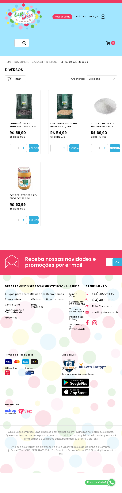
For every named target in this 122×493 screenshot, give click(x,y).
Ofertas (36, 299)
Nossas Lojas (62, 16)
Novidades (38, 294)
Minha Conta (73, 295)
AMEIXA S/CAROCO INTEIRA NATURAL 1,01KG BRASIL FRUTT (23, 126)
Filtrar (14, 79)
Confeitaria (12, 304)
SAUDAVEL (37, 62)
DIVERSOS (51, 62)
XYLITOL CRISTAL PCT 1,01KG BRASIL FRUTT (102, 125)
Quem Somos (55, 294)
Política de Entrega (76, 318)
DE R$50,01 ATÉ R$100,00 (74, 62)
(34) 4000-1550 (100, 294)
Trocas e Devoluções (77, 310)
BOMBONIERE (21, 62)
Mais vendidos (37, 306)
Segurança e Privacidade (77, 327)
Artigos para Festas (18, 294)
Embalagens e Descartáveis (14, 311)
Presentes (11, 317)
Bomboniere (13, 299)
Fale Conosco (99, 306)
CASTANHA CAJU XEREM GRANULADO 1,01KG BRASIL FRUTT (63, 126)
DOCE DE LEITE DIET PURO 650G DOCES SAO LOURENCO (23, 198)
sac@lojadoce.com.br (102, 312)
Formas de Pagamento (77, 303)
